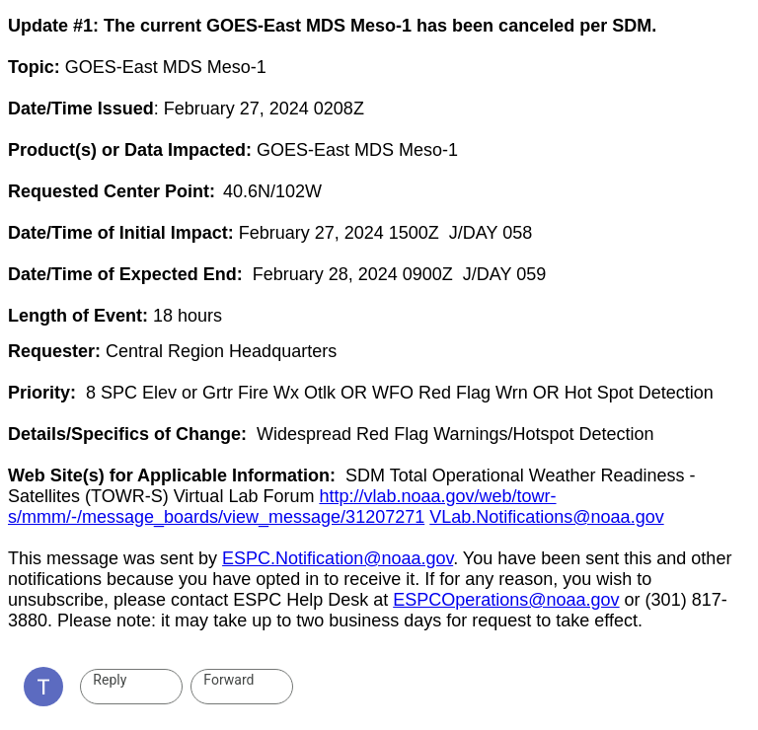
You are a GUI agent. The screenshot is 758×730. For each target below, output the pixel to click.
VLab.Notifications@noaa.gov (546, 517)
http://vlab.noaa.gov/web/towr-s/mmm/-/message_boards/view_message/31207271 (282, 506)
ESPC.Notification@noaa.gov (337, 558)
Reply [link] (109, 680)
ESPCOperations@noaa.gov (506, 600)
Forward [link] (228, 680)
